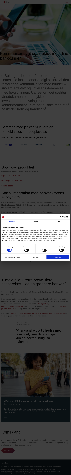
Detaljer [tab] (35, 221)
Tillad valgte (35, 257)
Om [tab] (59, 221)
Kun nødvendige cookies (13, 257)
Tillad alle (58, 257)
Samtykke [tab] (12, 221)
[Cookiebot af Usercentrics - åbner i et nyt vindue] (61, 217)
